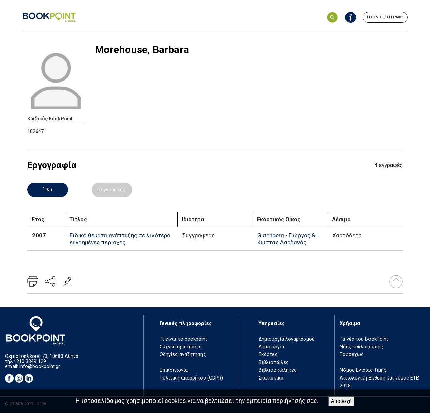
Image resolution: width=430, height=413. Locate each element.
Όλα (47, 189)
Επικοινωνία (174, 370)
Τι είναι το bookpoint (183, 339)
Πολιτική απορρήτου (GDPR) (191, 378)
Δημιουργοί (271, 347)
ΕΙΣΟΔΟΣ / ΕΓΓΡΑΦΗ (385, 17)
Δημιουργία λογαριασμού (287, 339)
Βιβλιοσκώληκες (278, 370)
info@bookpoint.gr (39, 366)
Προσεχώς (352, 355)
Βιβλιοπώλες (274, 362)
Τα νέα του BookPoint (364, 339)
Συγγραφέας (111, 189)
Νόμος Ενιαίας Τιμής (363, 370)
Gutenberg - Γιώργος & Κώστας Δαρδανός (286, 239)
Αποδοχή (341, 401)
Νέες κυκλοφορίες (361, 347)
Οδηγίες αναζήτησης (183, 355)
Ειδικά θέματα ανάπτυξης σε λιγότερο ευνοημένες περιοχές (120, 239)
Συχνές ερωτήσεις (181, 347)
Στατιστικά (271, 378)
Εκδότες (268, 355)
